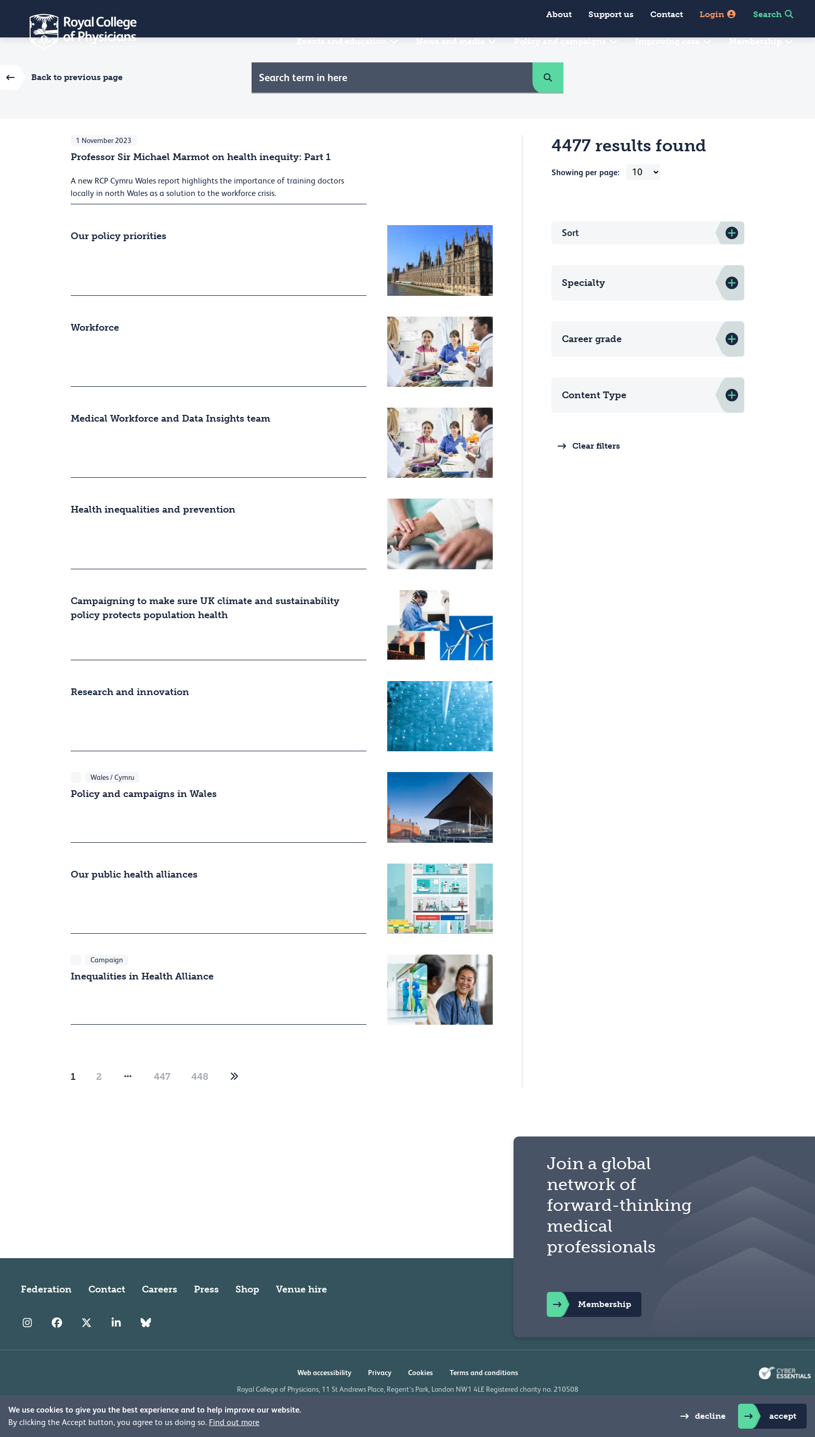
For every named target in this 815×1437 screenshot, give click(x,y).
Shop (247, 1314)
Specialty (583, 307)
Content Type (594, 420)
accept (767, 1416)
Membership (761, 41)
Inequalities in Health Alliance (142, 1001)
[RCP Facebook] (57, 1347)
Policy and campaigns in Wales (144, 819)
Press (206, 1314)
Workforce (95, 352)
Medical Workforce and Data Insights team (170, 443)
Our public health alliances (134, 899)
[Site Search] (392, 102)
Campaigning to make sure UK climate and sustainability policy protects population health (205, 632)
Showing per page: (585, 197)
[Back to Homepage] (76, 31)
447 (162, 1101)
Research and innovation (130, 717)
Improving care (673, 41)
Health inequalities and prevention (153, 534)
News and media (456, 41)
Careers (159, 1314)
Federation (46, 1314)
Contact (666, 14)
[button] (547, 102)
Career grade (592, 364)
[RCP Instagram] (27, 1347)
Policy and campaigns (566, 41)
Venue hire (301, 1314)
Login (718, 14)
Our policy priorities (118, 261)
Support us (611, 14)
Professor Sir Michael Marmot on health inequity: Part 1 (201, 182)
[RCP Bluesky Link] (146, 1347)
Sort (570, 258)
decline (700, 1416)
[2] (234, 1101)
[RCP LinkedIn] (116, 1347)
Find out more (234, 1422)
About (559, 14)
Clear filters (585, 471)
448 (199, 1101)
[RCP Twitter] (86, 1347)
